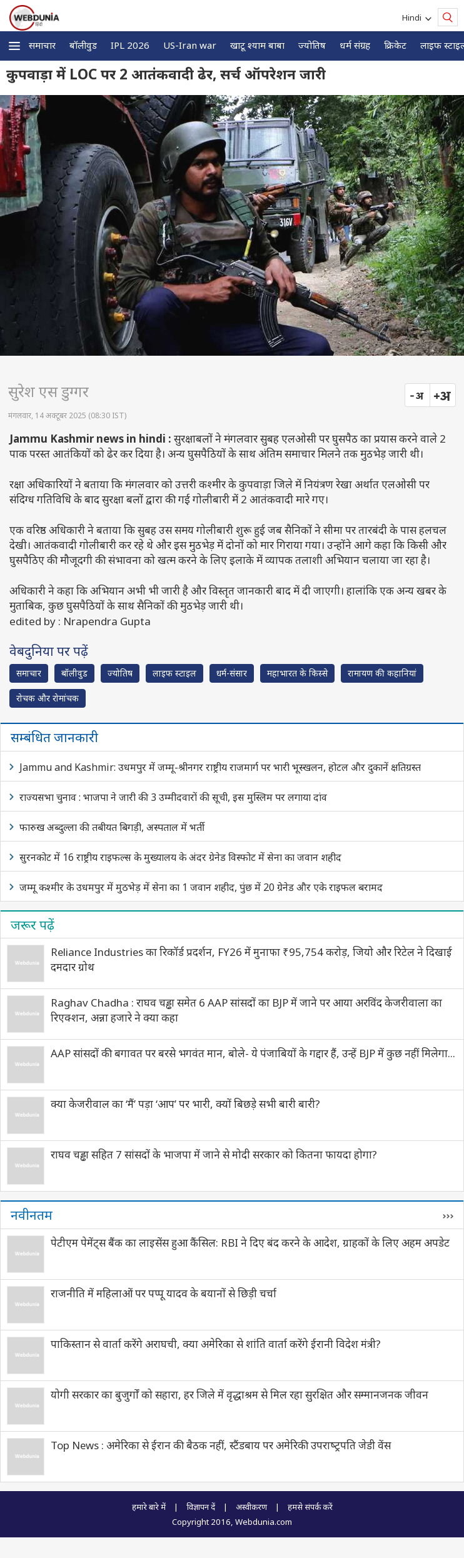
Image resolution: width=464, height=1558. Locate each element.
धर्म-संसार (231, 673)
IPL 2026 (130, 45)
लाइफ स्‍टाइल (174, 673)
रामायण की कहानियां (382, 673)
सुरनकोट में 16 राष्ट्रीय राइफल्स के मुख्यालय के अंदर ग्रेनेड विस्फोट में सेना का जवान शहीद (180, 857)
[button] (14, 46)
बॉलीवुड (83, 45)
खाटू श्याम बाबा (257, 45)
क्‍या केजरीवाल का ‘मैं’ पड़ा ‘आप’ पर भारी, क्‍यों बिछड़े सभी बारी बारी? (185, 1104)
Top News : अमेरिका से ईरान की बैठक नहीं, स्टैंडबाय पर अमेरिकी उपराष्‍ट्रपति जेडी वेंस (221, 1445)
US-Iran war (189, 45)
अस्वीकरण (251, 1506)
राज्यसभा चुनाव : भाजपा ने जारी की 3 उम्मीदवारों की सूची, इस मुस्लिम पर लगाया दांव (173, 797)
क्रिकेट (395, 45)
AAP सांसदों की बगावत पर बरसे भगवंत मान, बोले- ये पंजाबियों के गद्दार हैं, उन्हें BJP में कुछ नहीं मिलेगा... (253, 1053)
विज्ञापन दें (200, 1506)
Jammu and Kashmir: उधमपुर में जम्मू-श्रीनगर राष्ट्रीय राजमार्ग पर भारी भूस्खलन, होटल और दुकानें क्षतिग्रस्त (220, 767)
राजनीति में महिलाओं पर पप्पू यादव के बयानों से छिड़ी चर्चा (163, 1293)
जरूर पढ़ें (32, 924)
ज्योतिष (312, 45)
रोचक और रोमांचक (47, 698)
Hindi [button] (413, 17)
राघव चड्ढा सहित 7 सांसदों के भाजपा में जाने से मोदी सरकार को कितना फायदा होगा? (214, 1154)
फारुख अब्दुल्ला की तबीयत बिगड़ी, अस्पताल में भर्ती (111, 827)
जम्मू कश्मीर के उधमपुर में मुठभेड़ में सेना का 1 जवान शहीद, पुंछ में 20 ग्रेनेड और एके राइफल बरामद (201, 887)
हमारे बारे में (149, 1506)
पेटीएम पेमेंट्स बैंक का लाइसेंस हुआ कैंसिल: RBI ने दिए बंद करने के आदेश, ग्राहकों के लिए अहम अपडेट (250, 1242)
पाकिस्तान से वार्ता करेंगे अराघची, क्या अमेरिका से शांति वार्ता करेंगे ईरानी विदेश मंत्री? (216, 1344)
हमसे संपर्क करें (310, 1506)
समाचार (42, 45)
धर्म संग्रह (355, 45)
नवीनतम (32, 1215)
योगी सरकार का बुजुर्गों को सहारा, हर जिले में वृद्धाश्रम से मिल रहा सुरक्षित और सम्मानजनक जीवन (239, 1394)
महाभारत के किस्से (297, 673)
